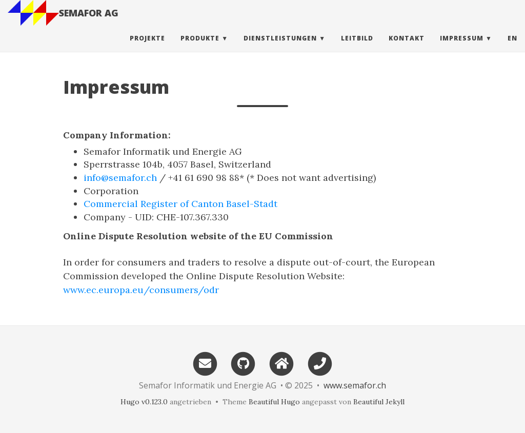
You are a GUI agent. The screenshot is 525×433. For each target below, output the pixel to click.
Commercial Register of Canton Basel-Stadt (180, 204)
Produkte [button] (199, 48)
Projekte (147, 48)
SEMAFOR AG (88, 23)
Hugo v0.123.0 (144, 401)
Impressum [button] (461, 48)
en (512, 48)
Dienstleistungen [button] (280, 48)
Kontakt (407, 48)
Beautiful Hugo (274, 401)
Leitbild (357, 48)
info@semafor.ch (120, 177)
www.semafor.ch (355, 385)
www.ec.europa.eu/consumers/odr (141, 290)
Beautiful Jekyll (379, 401)
